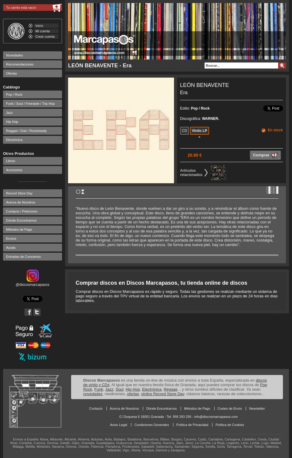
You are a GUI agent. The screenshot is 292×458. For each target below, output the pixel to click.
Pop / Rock (14, 94)
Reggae (171, 389)
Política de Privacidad (192, 425)
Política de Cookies (229, 425)
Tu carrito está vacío (21, 7)
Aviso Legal (118, 425)
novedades (93, 394)
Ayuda (10, 247)
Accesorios (14, 170)
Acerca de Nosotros (20, 202)
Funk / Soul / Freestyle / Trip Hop (30, 103)
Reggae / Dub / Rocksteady (26, 131)
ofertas (133, 394)
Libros (10, 161)
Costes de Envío (230, 408)
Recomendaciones (20, 64)
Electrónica (14, 140)
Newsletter (257, 408)
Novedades (14, 55)
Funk (98, 389)
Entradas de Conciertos (23, 256)
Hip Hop (12, 121)
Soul (119, 389)
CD (184, 131)
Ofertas (11, 73)
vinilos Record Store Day (162, 394)
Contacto (96, 408)
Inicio (39, 25)
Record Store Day (19, 193)
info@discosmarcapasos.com (216, 416)
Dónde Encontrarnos (21, 220)
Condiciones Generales (151, 425)
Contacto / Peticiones (22, 211)
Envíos (11, 238)
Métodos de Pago (19, 229)
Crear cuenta (45, 36)
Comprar (265, 155)
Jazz (9, 112)
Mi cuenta (42, 31)
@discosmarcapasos (33, 282)
